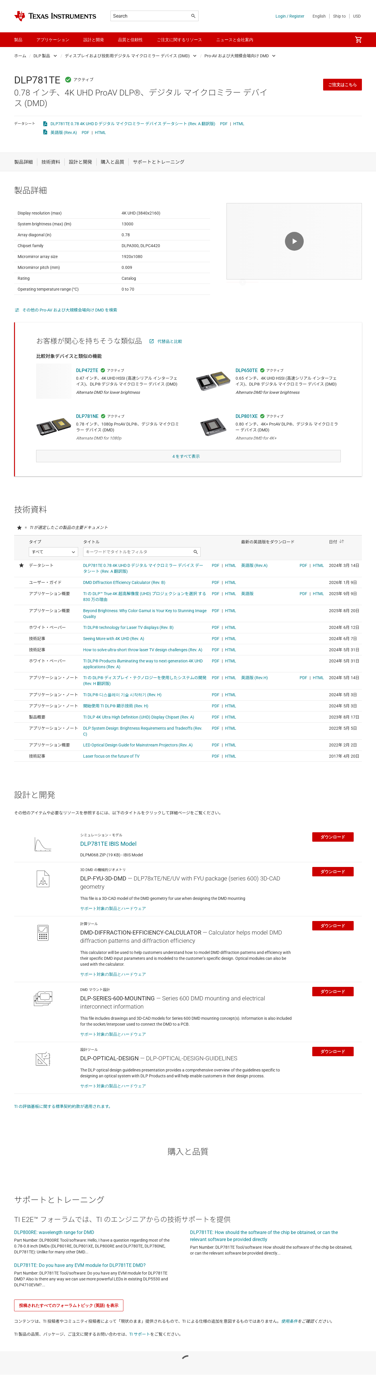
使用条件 (289, 1333)
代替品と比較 (169, 356)
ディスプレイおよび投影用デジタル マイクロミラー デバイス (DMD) (127, 55)
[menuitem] (358, 39)
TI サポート (139, 1346)
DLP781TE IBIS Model (108, 855)
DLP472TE (87, 385)
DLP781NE (87, 430)
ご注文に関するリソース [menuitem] (179, 39)
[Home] (55, 16)
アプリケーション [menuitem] (52, 39)
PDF (224, 123)
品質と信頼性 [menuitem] (130, 39)
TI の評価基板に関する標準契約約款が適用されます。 (63, 1118)
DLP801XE (247, 430)
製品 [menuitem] (18, 39)
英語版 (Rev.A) (64, 132)
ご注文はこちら (342, 84)
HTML (238, 123)
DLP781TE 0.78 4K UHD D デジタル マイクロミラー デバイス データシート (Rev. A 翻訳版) (133, 123)
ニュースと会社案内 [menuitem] (234, 39)
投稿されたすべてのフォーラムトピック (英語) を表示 (68, 1317)
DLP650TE (247, 385)
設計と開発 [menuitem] (93, 39)
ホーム (20, 55)
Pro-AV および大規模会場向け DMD (236, 55)
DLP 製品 (41, 55)
